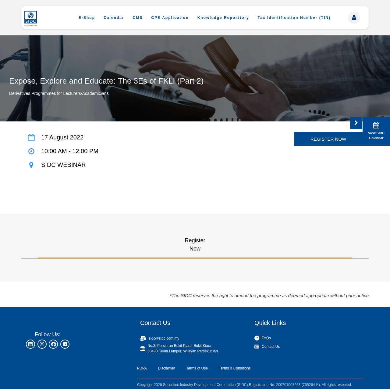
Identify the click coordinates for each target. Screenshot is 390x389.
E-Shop (87, 18)
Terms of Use (197, 368)
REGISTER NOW (328, 139)
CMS (138, 18)
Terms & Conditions (235, 368)
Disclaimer (166, 368)
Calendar (114, 18)
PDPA (142, 368)
